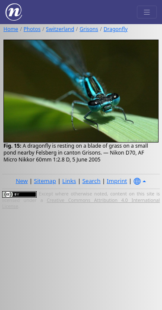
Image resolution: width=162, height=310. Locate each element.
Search (92, 181)
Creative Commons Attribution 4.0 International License (81, 203)
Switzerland (60, 29)
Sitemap (45, 181)
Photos (32, 29)
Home (10, 29)
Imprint (117, 181)
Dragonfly (116, 29)
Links (69, 181)
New (22, 181)
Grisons (88, 29)
